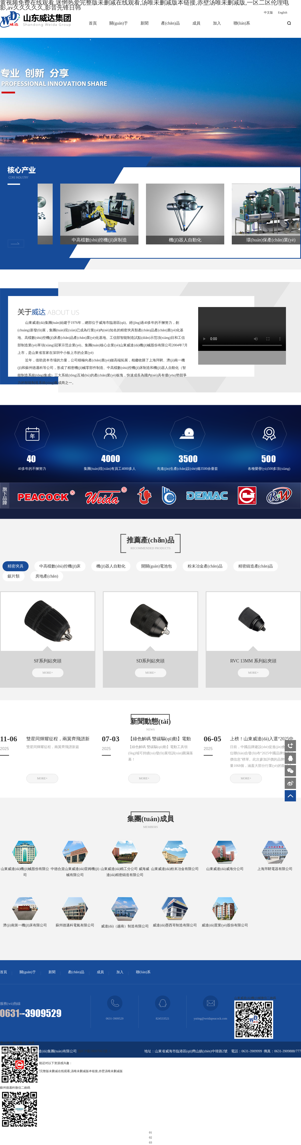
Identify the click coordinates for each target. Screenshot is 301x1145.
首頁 (93, 23)
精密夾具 (16, 566)
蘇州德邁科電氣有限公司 (75, 925)
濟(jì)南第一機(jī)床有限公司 (25, 925)
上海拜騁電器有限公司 (274, 869)
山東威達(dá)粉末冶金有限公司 (175, 869)
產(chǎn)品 (170, 23)
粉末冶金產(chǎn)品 (205, 566)
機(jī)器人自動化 (110, 566)
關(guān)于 (118, 23)
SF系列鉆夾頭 (47, 660)
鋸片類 (14, 576)
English (282, 12)
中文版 (268, 12)
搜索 (289, 23)
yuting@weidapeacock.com (210, 1018)
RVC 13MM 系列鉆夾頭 (253, 660)
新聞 (144, 23)
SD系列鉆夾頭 (150, 660)
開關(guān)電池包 (156, 566)
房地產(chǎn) (46, 576)
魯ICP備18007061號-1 (94, 1051)
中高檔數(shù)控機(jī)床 (60, 566)
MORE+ (47, 672)
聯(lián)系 (242, 23)
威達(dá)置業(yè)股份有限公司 (225, 925)
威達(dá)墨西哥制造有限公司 (175, 925)
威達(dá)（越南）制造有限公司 (125, 926)
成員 (196, 23)
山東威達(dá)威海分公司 (225, 869)
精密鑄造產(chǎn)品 (255, 566)
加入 (217, 23)
